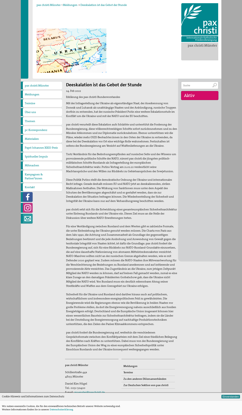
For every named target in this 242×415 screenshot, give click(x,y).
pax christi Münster (202, 45)
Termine (30, 103)
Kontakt (30, 187)
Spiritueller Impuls (36, 156)
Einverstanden (231, 396)
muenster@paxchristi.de (89, 392)
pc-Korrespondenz (36, 130)
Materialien (32, 139)
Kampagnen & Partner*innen (34, 176)
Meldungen (70, 5)
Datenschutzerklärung (61, 409)
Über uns (30, 112)
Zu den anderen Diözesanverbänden (144, 379)
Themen (30, 121)
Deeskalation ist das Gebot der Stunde (103, 5)
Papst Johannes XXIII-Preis (41, 147)
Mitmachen (32, 165)
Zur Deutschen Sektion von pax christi (145, 385)
